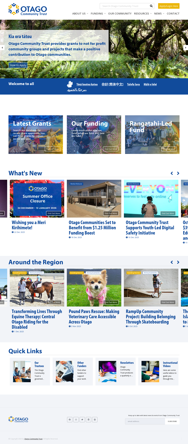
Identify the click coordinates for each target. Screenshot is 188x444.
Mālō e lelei (150, 84)
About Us (79, 13)
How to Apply (18, 65)
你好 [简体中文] (112, 84)
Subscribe (172, 421)
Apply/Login (168, 6)
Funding (97, 13)
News (158, 13)
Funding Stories (19, 273)
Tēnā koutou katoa (87, 84)
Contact (173, 13)
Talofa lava (133, 84)
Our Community (119, 13)
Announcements (36, 273)
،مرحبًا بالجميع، (77, 90)
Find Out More (52, 149)
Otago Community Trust (33, 439)
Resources (141, 13)
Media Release (76, 184)
